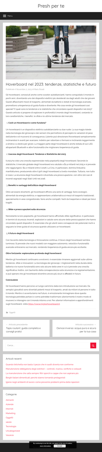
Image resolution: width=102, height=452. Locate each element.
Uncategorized (13, 431)
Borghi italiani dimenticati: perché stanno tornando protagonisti (35, 377)
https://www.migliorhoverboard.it (44, 304)
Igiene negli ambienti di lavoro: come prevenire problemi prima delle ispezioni (42, 382)
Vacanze (10, 435)
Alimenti (10, 400)
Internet (9, 409)
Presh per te (51, 6)
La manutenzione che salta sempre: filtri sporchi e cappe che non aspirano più (42, 373)
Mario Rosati (39, 89)
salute (9, 422)
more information (45, 446)
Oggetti (12, 312)
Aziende (10, 404)
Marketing (10, 413)
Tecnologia (11, 426)
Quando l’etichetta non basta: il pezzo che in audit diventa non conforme (39, 364)
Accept (59, 446)
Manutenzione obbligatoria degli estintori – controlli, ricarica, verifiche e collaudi (43, 369)
